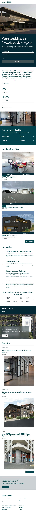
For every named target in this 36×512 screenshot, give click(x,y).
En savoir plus (5, 335)
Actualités (21, 507)
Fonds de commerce (22, 501)
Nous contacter (5, 487)
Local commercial (22, 498)
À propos (3, 501)
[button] (32, 2)
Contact (20, 509)
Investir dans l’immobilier (6, 507)
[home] (7, 2)
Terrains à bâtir (21, 505)
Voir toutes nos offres (29, 241)
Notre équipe (4, 509)
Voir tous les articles (30, 471)
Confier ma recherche (6, 503)
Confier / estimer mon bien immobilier (9, 505)
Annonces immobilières (6, 498)
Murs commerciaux (22, 503)
